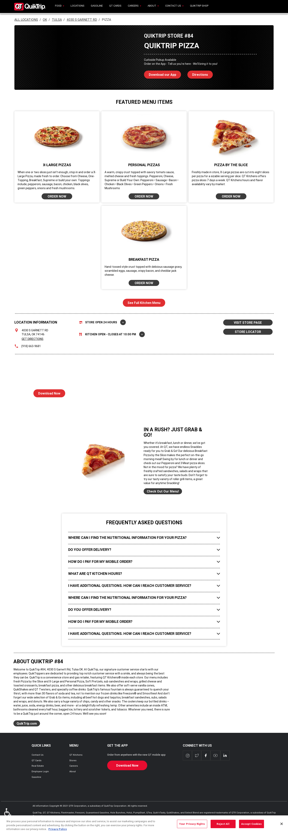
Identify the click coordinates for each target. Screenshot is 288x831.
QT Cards (36, 760)
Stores (72, 760)
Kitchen (112, 334)
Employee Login (40, 771)
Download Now (46, 392)
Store (102, 322)
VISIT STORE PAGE (248, 323)
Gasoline (36, 777)
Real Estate (38, 765)
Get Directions (32, 339)
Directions (197, 74)
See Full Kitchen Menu (144, 303)
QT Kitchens (75, 754)
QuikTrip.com (27, 723)
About (72, 771)
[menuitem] (59, 6)
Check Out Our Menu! (163, 491)
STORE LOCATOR (248, 332)
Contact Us (37, 754)
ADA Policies (8, 814)
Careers (73, 765)
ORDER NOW (57, 196)
